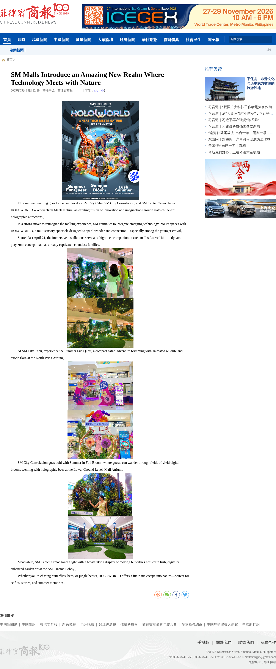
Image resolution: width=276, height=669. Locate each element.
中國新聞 (61, 40)
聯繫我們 (246, 642)
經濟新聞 (127, 40)
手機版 (203, 642)
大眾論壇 (105, 40)
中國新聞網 (8, 624)
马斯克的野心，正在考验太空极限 (234, 152)
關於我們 (224, 642)
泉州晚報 (87, 624)
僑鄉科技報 (129, 624)
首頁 (7, 40)
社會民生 (193, 40)
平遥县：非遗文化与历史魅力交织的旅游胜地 (260, 83)
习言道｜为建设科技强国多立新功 (234, 126)
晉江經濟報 (107, 624)
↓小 (101, 90)
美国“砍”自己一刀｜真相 (227, 146)
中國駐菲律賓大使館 (222, 624)
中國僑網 (29, 624)
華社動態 (149, 40)
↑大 (96, 90)
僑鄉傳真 (171, 40)
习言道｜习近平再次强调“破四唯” (234, 120)
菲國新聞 (39, 40)
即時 (21, 40)
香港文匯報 (48, 624)
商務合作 (268, 642)
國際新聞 (83, 40)
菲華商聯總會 (192, 624)
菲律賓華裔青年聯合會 (159, 624)
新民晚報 (69, 624)
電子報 (213, 40)
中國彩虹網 (251, 624)
